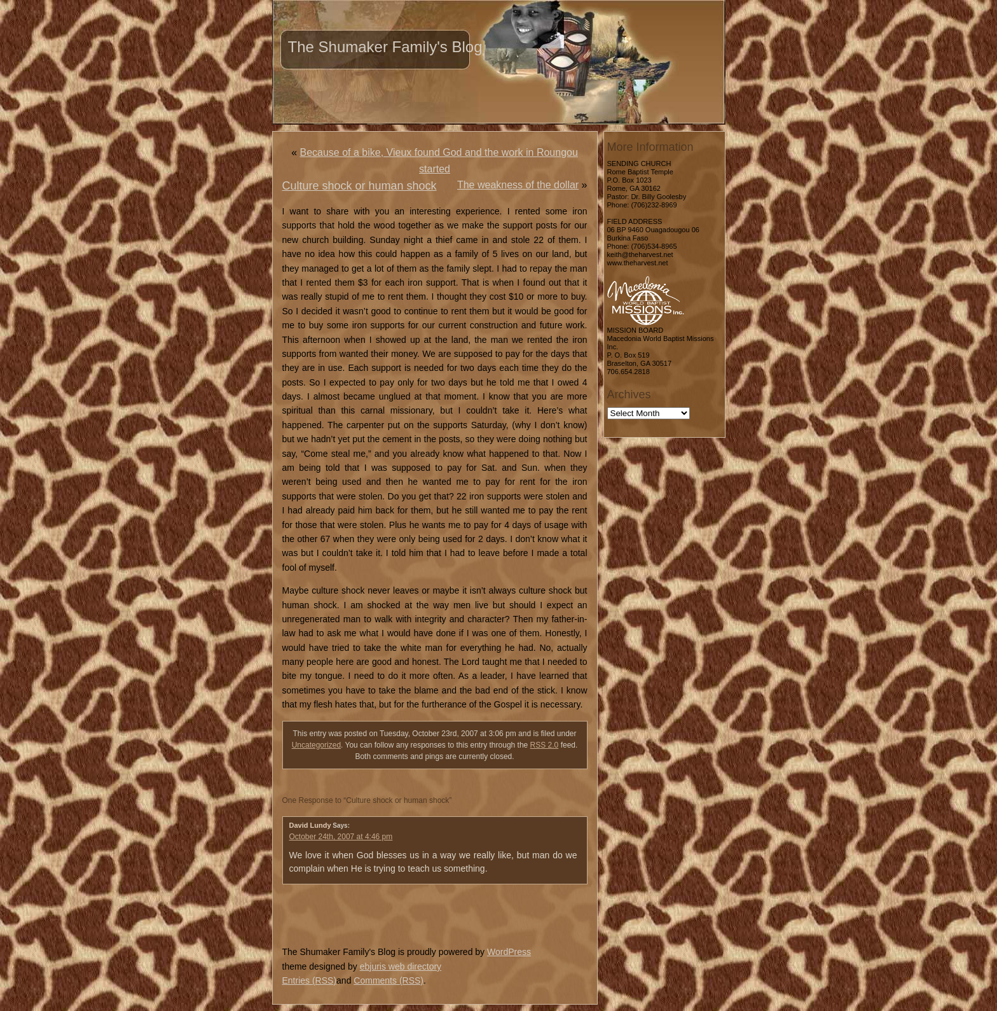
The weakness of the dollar (518, 184)
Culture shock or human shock (359, 185)
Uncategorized (316, 745)
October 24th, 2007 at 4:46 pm (341, 836)
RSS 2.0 (544, 745)
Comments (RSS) (388, 980)
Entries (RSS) (309, 980)
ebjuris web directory (400, 966)
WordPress (509, 952)
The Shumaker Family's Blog (385, 46)
